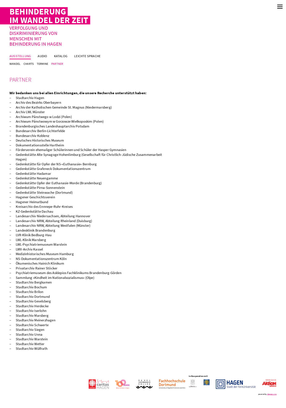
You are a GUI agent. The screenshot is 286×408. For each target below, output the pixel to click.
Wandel (14, 63)
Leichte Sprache (87, 56)
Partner (57, 63)
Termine (42, 63)
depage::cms (272, 394)
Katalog (60, 56)
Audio (42, 56)
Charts (29, 63)
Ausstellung (20, 56)
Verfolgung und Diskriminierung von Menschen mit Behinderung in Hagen (35, 36)
